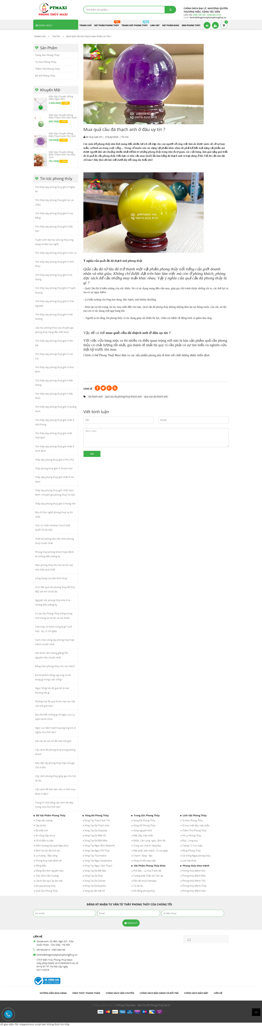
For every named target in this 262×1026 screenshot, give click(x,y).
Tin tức (125, 137)
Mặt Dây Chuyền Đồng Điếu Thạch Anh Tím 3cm (62, 135)
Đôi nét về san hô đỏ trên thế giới (53, 741)
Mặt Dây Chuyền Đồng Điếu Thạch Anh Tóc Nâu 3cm (62, 154)
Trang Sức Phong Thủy (47, 55)
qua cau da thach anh (156, 396)
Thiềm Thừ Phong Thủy (47, 68)
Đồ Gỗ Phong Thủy (45, 75)
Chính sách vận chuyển (120, 993)
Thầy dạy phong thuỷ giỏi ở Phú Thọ (54, 459)
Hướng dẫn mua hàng (53, 993)
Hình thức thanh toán (86, 993)
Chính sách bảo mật (196, 993)
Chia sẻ (87, 388)
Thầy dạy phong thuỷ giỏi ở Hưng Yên (55, 503)
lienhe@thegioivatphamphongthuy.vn (57, 954)
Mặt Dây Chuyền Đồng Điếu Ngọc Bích (61, 97)
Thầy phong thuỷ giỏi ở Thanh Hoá (53, 468)
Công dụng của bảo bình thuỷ (51, 578)
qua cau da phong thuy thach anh (123, 396)
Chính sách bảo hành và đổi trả (159, 993)
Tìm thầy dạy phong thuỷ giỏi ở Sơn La (56, 252)
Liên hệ (218, 993)
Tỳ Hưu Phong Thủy (45, 62)
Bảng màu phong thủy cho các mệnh (55, 666)
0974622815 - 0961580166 (51, 949)
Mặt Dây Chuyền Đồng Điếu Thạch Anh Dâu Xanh (63, 116)
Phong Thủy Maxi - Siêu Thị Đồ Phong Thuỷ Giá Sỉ (143, 1005)
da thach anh (95, 396)
